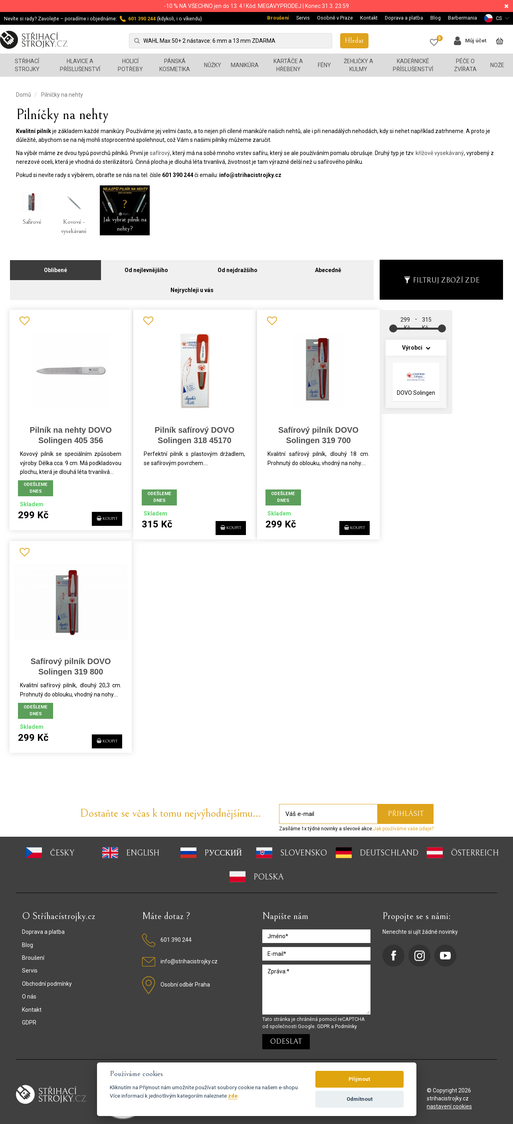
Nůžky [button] (212, 65)
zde (233, 1095)
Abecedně (328, 265)
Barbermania (462, 18)
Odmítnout (359, 1099)
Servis (303, 18)
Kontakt (369, 18)
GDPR (29, 1017)
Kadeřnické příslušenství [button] (413, 65)
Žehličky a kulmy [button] (358, 65)
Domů (23, 95)
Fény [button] (324, 65)
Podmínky (346, 1021)
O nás (29, 991)
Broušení (278, 18)
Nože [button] (497, 65)
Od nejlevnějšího (146, 265)
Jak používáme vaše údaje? (403, 823)
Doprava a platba (404, 18)
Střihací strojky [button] (27, 65)
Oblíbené (55, 265)
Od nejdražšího (237, 265)
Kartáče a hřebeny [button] (288, 65)
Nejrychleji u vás (192, 285)
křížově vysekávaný (440, 153)
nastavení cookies (449, 1101)
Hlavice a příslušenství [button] (80, 65)
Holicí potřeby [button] (130, 65)
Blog (435, 18)
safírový (160, 153)
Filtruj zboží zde (441, 275)
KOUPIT (98, 521)
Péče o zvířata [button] (465, 65)
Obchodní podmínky (47, 978)
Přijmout (359, 1079)
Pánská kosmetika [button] (174, 65)
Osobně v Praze (335, 18)
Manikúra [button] (245, 65)
